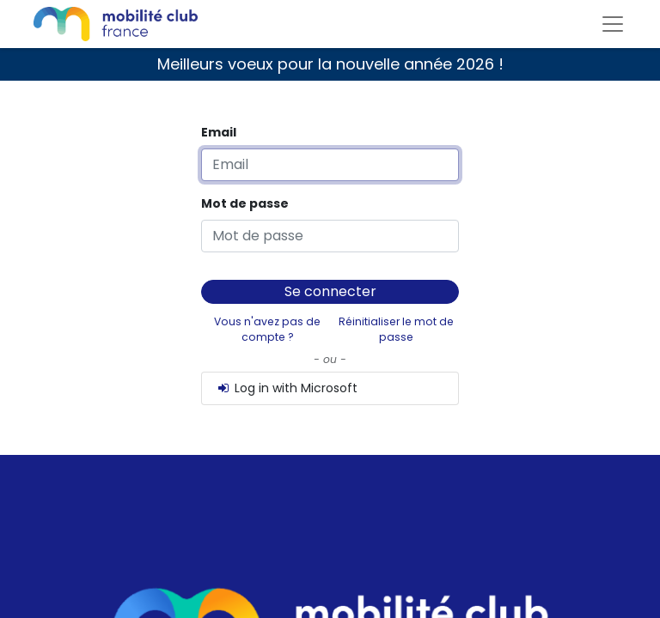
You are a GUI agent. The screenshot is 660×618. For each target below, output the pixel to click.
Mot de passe (245, 203)
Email (218, 132)
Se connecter (330, 291)
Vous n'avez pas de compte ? (267, 329)
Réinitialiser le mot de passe (396, 329)
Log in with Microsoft (287, 388)
